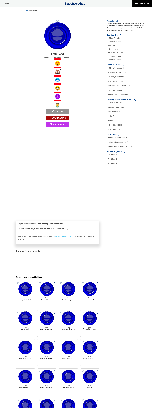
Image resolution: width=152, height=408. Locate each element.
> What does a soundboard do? (120, 147)
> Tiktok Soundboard (115, 81)
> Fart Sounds (113, 45)
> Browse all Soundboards (118, 95)
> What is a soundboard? (117, 138)
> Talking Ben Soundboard (118, 72)
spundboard (112, 155)
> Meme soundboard (116, 68)
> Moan (111, 121)
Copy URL (57, 111)
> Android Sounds (114, 42)
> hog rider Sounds (115, 53)
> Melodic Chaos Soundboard (119, 86)
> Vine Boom (112, 116)
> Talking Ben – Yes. (115, 103)
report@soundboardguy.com (63, 236)
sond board (112, 159)
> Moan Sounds (114, 38)
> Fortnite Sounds (114, 60)
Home (18, 10)
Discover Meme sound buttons (29, 277)
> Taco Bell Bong (114, 129)
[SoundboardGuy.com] (76, 3)
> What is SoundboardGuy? (118, 142)
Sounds (25, 10)
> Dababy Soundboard (116, 77)
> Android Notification (116, 107)
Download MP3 (57, 118)
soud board (112, 164)
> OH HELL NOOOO (115, 125)
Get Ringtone (58, 124)
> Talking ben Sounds (116, 56)
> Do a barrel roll (114, 112)
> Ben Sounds (113, 49)
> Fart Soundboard (115, 90)
